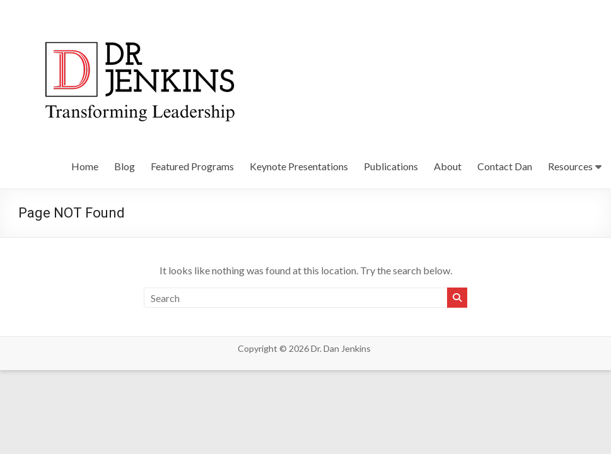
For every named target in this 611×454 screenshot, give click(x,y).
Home (84, 166)
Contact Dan (504, 166)
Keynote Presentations (299, 166)
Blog (124, 166)
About (448, 166)
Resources (570, 166)
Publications (391, 166)
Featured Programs (192, 166)
